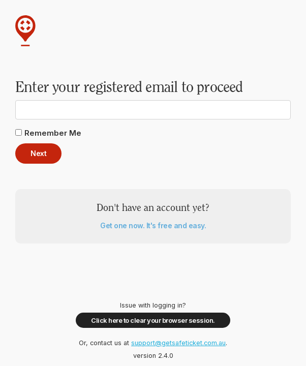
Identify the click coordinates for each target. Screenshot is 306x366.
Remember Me (52, 133)
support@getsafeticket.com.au (178, 343)
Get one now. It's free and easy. (153, 225)
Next (38, 153)
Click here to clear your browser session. (153, 320)
